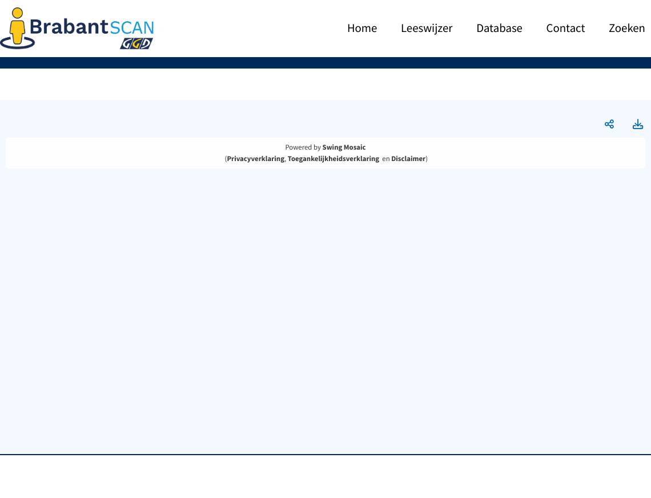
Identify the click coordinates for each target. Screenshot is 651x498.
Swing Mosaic (344, 147)
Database (499, 28)
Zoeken (627, 28)
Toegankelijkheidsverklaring (333, 158)
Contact (565, 28)
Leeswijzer (427, 28)
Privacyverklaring (255, 158)
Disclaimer (408, 158)
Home (362, 28)
